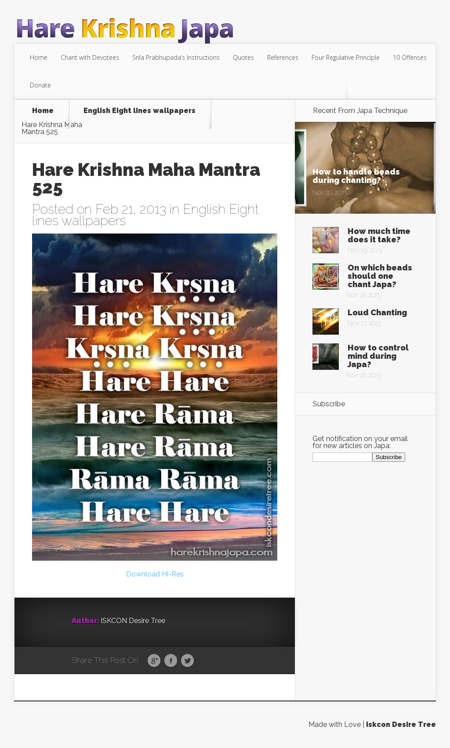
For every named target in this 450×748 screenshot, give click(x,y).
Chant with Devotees (90, 57)
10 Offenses (410, 57)
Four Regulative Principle (346, 57)
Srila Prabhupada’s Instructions (176, 57)
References (282, 57)
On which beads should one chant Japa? (380, 276)
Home (38, 57)
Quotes (243, 57)
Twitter (187, 661)
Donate (40, 85)
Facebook (171, 661)
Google (154, 661)
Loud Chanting (377, 312)
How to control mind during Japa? (378, 356)
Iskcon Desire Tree (401, 724)
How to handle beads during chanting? (356, 176)
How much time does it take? (379, 235)
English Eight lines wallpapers (139, 111)
